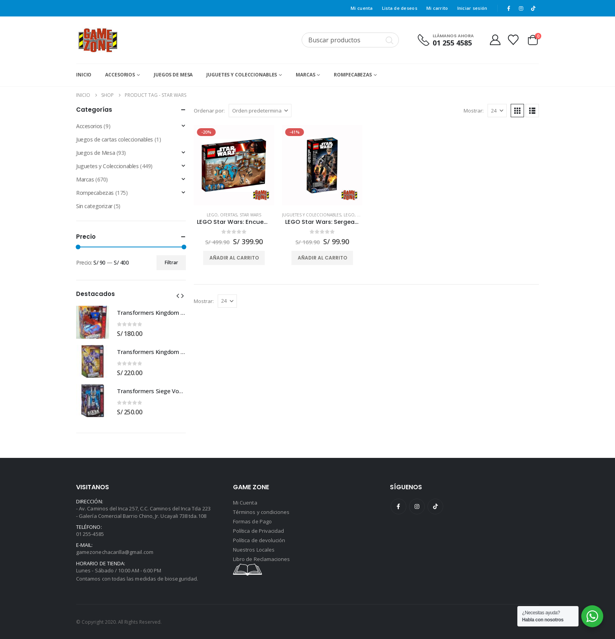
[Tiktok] (533, 8)
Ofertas (228, 215)
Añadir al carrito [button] (234, 257)
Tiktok (435, 506)
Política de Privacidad (258, 530)
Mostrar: (474, 110)
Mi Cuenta (245, 502)
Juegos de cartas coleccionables (114, 139)
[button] (517, 110)
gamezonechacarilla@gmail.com (114, 551)
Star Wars (250, 215)
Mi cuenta (362, 8)
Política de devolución (259, 540)
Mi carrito (437, 8)
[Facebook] (509, 8)
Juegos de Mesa (173, 74)
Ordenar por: (209, 110)
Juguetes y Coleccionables (241, 74)
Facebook (398, 506)
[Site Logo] (98, 40)
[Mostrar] (497, 110)
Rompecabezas (353, 74)
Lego (212, 215)
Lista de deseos (399, 8)
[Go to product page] (234, 165)
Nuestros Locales (254, 549)
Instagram (417, 506)
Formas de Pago (252, 521)
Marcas (305, 74)
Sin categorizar (94, 206)
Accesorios (120, 74)
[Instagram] (521, 8)
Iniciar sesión (472, 8)
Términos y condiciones (261, 512)
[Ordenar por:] (260, 110)
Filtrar (171, 262)
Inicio (83, 74)
